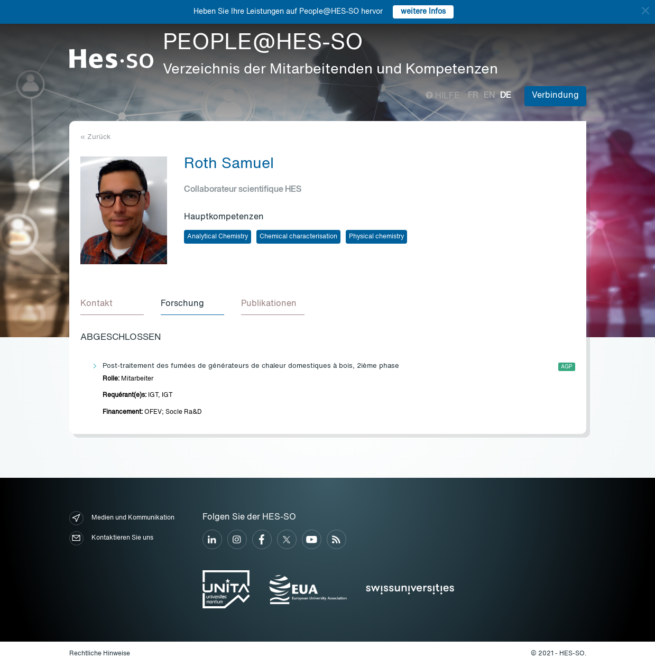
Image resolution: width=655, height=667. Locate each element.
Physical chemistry (376, 237)
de (505, 95)
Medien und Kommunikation (121, 518)
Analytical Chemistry (217, 237)
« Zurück (95, 137)
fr (473, 95)
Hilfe (443, 96)
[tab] (112, 304)
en (489, 95)
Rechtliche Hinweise (99, 654)
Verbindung (555, 95)
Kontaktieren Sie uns (111, 538)
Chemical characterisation (298, 237)
